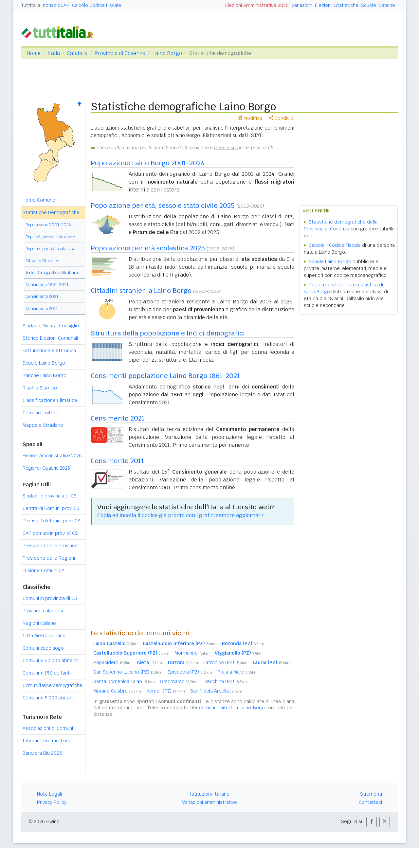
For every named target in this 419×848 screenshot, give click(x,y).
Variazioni (301, 5)
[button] (371, 822)
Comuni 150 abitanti (47, 673)
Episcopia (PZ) (190, 672)
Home (34, 53)
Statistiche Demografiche (51, 212)
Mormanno (192, 653)
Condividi (281, 118)
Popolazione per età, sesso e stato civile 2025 (163, 205)
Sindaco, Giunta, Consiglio (51, 326)
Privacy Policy (51, 802)
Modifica (250, 118)
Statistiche (346, 5)
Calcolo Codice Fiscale (96, 5)
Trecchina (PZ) (225, 681)
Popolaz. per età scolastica (51, 248)
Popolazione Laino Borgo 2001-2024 (148, 163)
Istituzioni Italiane (209, 794)
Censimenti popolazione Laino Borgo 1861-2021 (165, 375)
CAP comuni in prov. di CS (50, 533)
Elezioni (323, 5)
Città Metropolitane (44, 636)
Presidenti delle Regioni (49, 558)
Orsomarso (179, 681)
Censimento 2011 (42, 308)
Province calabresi (43, 611)
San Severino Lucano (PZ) (127, 672)
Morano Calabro (117, 691)
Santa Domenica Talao (124, 681)
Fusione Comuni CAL (45, 570)
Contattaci (370, 802)
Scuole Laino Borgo (44, 363)
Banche (387, 5)
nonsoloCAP (56, 5)
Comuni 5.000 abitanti (49, 698)
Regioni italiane (39, 623)
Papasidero (112, 662)
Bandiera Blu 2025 (42, 753)
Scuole (368, 5)
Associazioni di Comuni (48, 728)
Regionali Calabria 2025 (46, 468)
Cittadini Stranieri (42, 260)
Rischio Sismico (40, 388)
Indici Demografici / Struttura (52, 272)
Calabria (77, 53)
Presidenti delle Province (50, 546)
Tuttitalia (30, 5)
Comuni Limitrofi (40, 413)
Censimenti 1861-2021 (47, 284)
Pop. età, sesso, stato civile (50, 237)
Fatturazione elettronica (49, 350)
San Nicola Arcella (216, 691)
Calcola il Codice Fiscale (335, 245)
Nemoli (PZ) (165, 691)
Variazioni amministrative (209, 802)
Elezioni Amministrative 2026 (257, 5)
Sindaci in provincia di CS (50, 496)
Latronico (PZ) (225, 662)
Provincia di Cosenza (119, 53)
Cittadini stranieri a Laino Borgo (141, 290)
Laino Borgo (167, 53)
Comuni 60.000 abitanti (50, 660)
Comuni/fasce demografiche (52, 685)
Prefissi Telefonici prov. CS (52, 521)
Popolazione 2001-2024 (48, 224)
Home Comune (39, 200)
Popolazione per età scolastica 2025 (148, 248)
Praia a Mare (237, 672)
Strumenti (371, 794)
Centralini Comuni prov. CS (51, 508)
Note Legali (49, 794)
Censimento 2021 (42, 296)
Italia (53, 53)
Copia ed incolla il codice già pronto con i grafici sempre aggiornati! (180, 515)
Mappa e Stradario (43, 425)
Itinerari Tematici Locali (48, 741)
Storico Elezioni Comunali (50, 338)
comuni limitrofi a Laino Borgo (232, 708)
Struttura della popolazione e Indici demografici (168, 333)
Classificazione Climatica (50, 400)
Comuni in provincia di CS (50, 598)
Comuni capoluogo (43, 648)
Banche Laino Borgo (44, 375)
